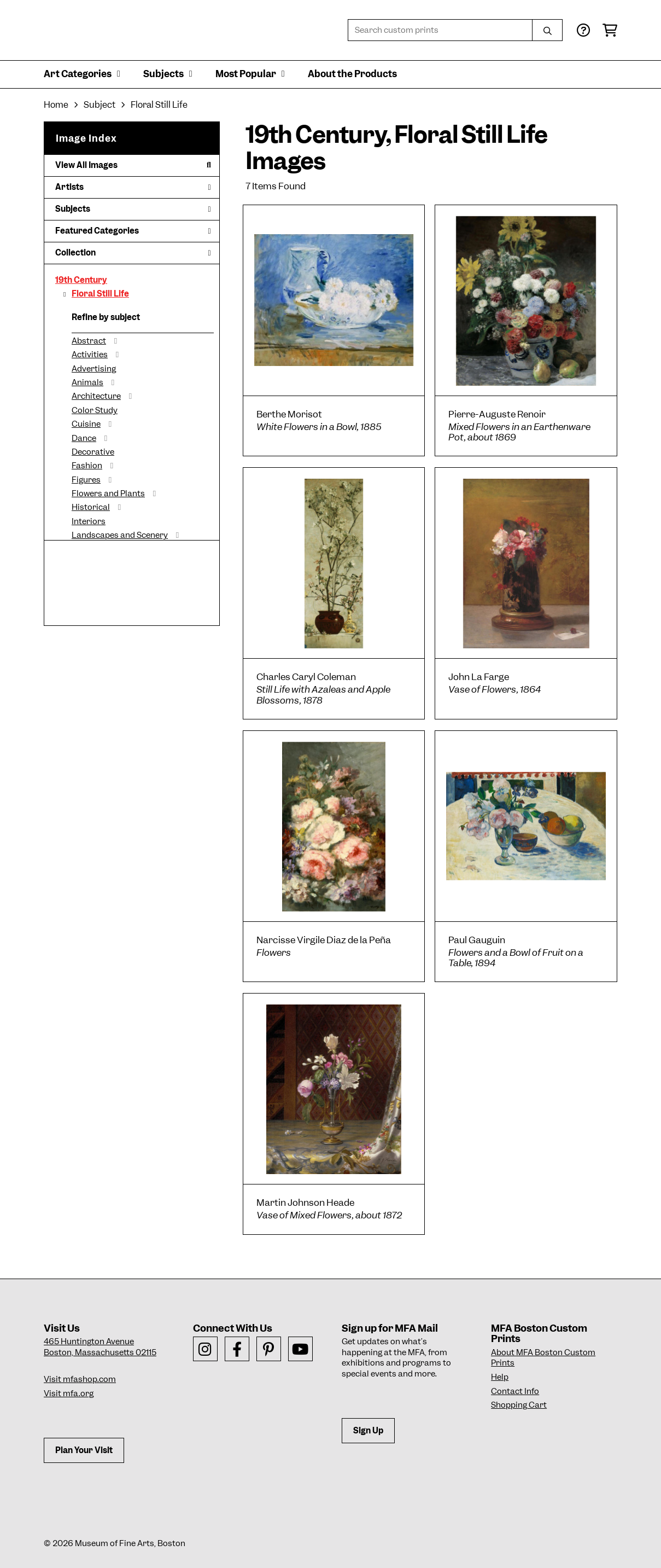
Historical (91, 507)
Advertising (94, 368)
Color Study (95, 410)
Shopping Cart (519, 1404)
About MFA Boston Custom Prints (543, 1358)
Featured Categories (133, 230)
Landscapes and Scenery (120, 535)
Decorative (93, 451)
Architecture (96, 396)
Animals (87, 382)
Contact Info (515, 1391)
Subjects (133, 209)
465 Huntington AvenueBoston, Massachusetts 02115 (100, 1347)
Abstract (89, 340)
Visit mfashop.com (80, 1379)
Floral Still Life (100, 293)
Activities (90, 354)
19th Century (81, 280)
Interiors (89, 521)
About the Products (352, 74)
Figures (86, 479)
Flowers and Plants (108, 493)
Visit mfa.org (68, 1393)
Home (56, 105)
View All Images (133, 165)
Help (499, 1377)
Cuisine (86, 424)
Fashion (87, 465)
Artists (133, 187)
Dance (84, 438)
